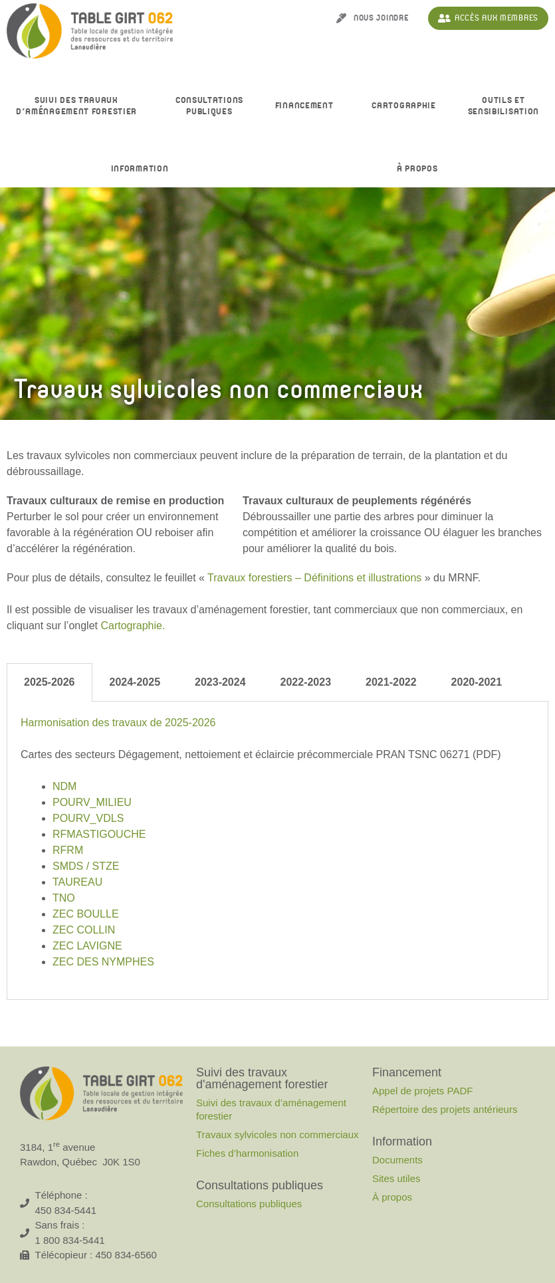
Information (143, 169)
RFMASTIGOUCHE (99, 834)
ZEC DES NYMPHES (103, 961)
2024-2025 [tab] (135, 682)
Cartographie (403, 105)
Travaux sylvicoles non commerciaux (277, 1134)
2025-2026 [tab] (49, 682)
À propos (421, 169)
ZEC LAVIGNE (87, 945)
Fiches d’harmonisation (247, 1153)
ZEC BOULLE (86, 914)
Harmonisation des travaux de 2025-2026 (118, 722)
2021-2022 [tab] (391, 682)
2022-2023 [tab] (306, 682)
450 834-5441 (66, 1210)
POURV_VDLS (88, 818)
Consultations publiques (249, 1203)
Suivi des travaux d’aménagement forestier (80, 106)
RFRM (68, 850)
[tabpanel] (277, 851)
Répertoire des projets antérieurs (444, 1109)
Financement (307, 106)
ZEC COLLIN (84, 930)
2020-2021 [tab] (476, 682)
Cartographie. (132, 625)
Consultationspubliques (209, 106)
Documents (397, 1159)
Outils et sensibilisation (504, 106)
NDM (64, 786)
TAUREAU (77, 882)
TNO (64, 898)
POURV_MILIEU (92, 802)
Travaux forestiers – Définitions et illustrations (314, 577)
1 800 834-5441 (70, 1240)
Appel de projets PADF (422, 1090)
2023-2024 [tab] (220, 682)
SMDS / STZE (86, 866)
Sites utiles (396, 1178)
